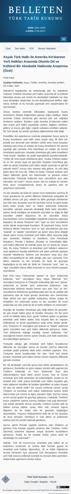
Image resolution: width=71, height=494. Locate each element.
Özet (8, 48)
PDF (31, 48)
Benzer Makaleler (47, 48)
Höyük (53, 482)
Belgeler (44, 482)
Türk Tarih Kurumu (37, 477)
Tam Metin (20, 48)
